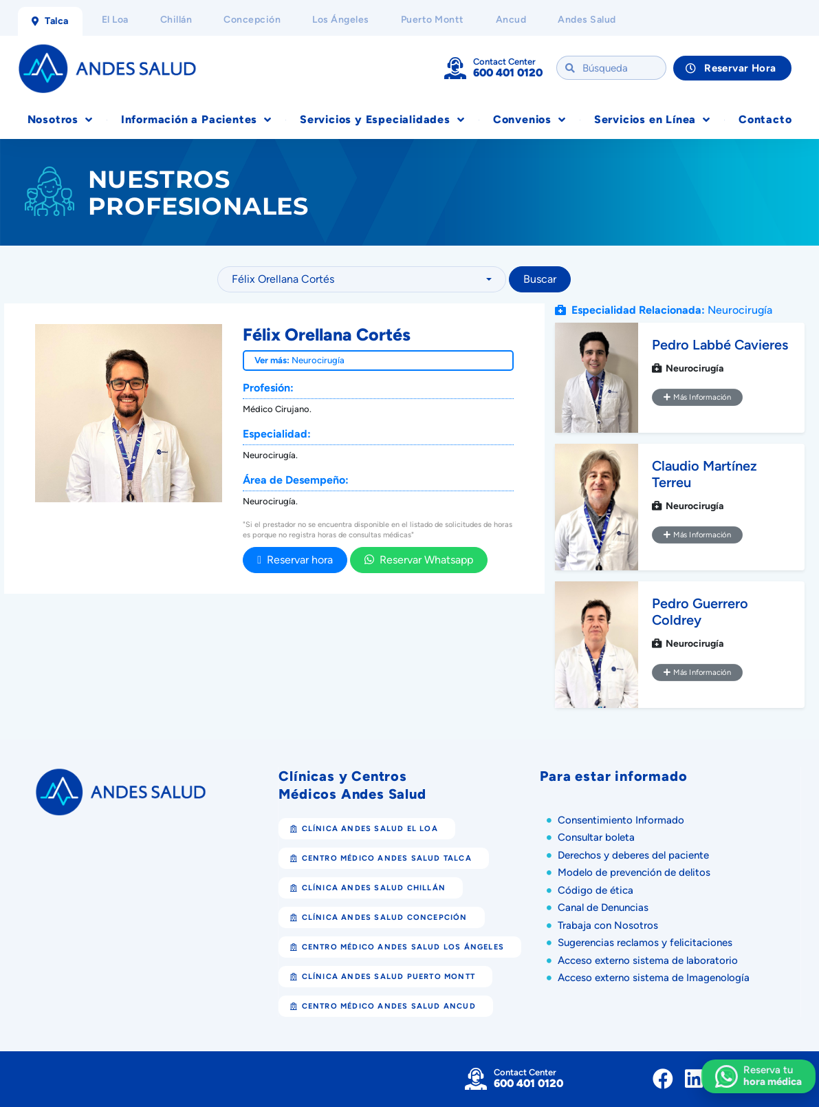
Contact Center (504, 61)
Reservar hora (295, 559)
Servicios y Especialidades (382, 119)
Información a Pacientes (196, 119)
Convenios (529, 119)
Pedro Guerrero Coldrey (700, 611)
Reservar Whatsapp (418, 559)
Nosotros (60, 119)
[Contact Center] (455, 68)
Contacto (765, 119)
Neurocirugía (318, 360)
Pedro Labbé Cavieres (720, 344)
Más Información (697, 397)
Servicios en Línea (652, 119)
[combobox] (361, 279)
